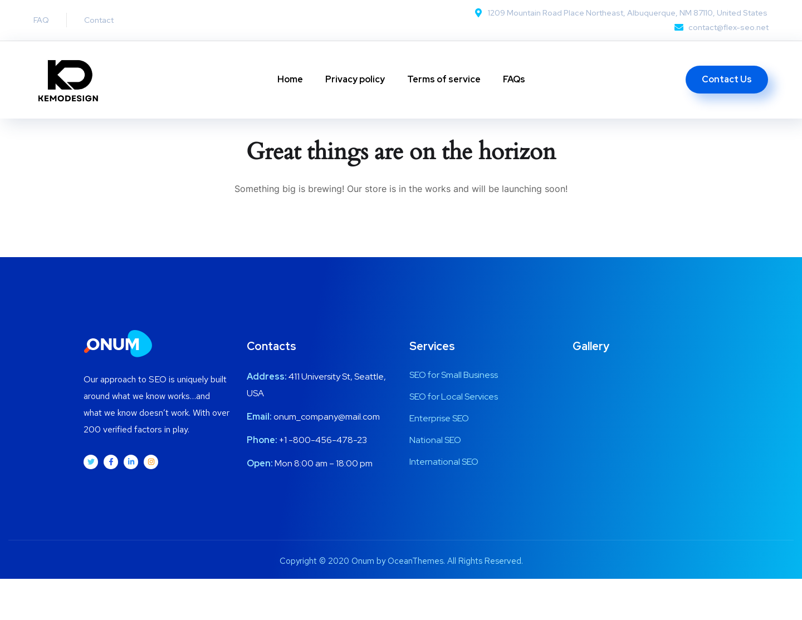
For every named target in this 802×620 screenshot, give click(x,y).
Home (290, 79)
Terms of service (444, 79)
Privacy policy (355, 79)
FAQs (514, 79)
